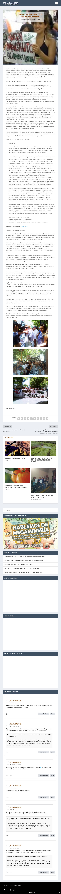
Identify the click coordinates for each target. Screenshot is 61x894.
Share (52, 713)
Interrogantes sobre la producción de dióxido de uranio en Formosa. (24, 572)
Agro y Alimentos (35, 19)
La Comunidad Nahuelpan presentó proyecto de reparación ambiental (24, 560)
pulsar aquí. (24, 226)
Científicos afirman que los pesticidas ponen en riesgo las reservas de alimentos (42, 460)
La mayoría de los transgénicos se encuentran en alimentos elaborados (16, 486)
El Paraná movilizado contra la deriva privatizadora (19, 564)
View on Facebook (44, 713)
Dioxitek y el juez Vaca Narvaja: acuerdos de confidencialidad (22, 568)
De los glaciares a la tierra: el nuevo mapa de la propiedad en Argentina (25, 556)
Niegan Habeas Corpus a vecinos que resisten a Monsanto (42, 496)
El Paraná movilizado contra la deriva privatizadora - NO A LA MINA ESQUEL (28, 856)
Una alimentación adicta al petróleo (15, 458)
